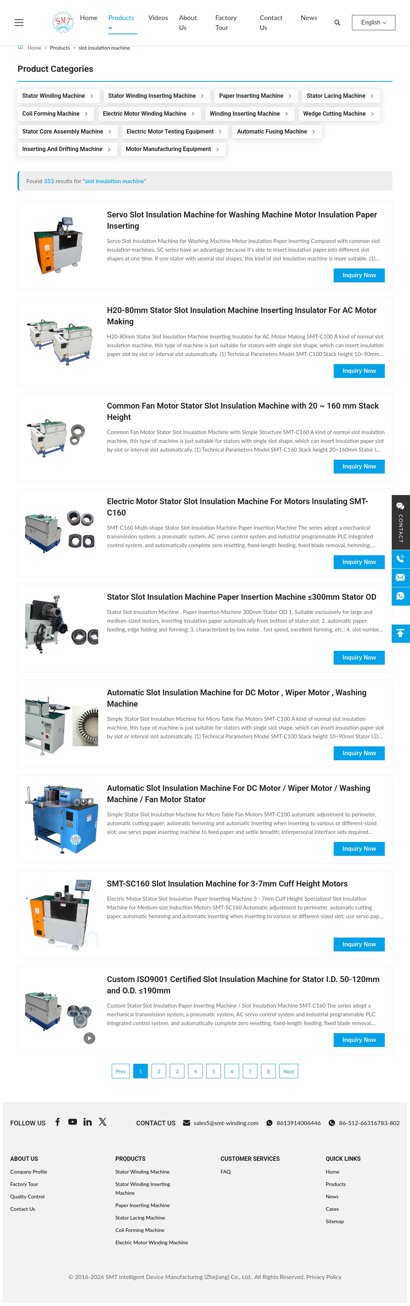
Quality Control (27, 1196)
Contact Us (271, 22)
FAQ (226, 1171)
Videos (158, 17)
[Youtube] (72, 1123)
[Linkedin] (87, 1123)
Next (288, 1071)
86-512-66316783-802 (364, 1123)
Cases (332, 1209)
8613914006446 (293, 1123)
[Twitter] (102, 1123)
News (309, 17)
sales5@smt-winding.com (220, 1123)
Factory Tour (226, 22)
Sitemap (335, 1221)
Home (88, 17)
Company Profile (28, 1171)
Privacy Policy (324, 1276)
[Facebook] (57, 1123)
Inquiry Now (359, 275)
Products (121, 17)
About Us (188, 22)
